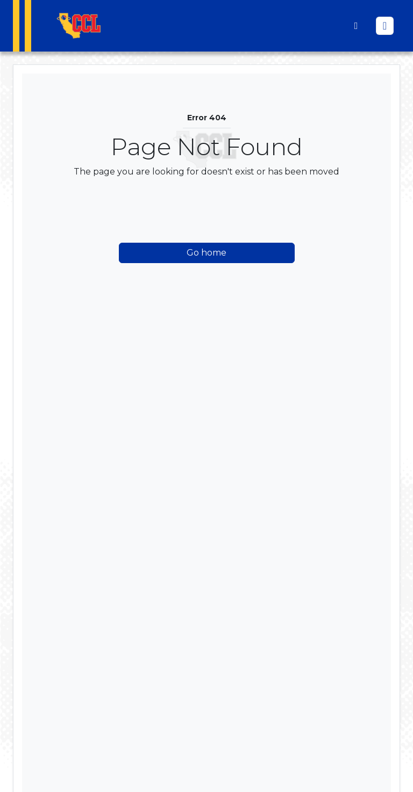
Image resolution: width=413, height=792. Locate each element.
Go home (206, 253)
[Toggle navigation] (385, 25)
